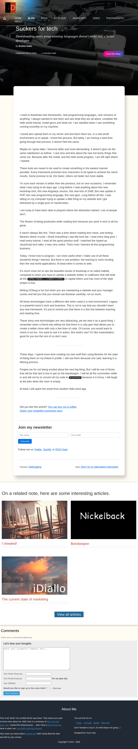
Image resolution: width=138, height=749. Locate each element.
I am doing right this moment (29, 728)
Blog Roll (105, 722)
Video (96, 18)
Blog (31, 18)
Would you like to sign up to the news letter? (32, 687)
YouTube (88, 722)
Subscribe (24, 441)
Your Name (12, 673)
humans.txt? (30, 733)
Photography (115, 18)
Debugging (35, 466)
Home (18, 18)
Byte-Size (60, 18)
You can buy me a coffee (62, 406)
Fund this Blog (113, 54)
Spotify (47, 449)
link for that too (54, 724)
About (19, 21)
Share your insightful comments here (41, 410)
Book (44, 18)
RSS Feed (61, 449)
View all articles (69, 614)
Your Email (12, 678)
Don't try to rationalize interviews (99, 466)
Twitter (38, 449)
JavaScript (79, 18)
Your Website (9, 683)
